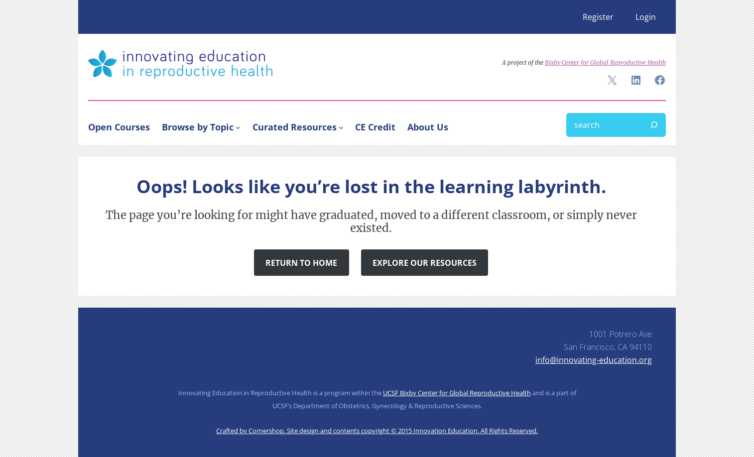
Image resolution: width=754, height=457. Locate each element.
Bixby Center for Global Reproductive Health (605, 62)
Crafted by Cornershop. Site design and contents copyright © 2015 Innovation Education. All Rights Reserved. (377, 430)
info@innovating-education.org (593, 359)
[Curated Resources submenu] (341, 126)
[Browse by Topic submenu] (238, 126)
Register (598, 16)
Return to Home (301, 262)
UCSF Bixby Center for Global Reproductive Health (457, 392)
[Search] (654, 125)
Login (645, 16)
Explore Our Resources (425, 262)
